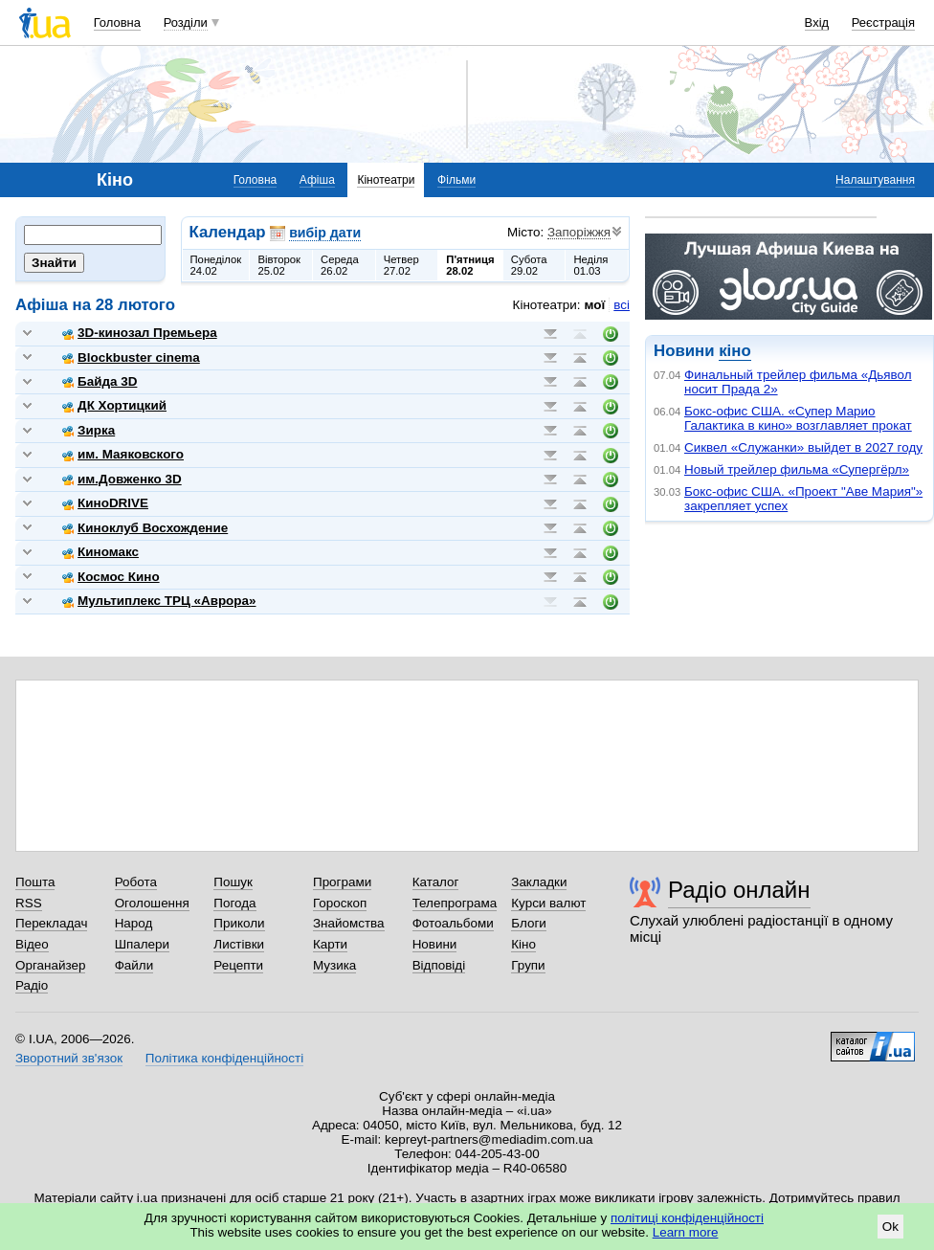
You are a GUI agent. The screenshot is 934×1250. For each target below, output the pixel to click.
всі (621, 305)
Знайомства (349, 923)
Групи (528, 965)
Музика (334, 965)
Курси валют (548, 903)
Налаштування (875, 180)
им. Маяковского (123, 454)
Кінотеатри (385, 180)
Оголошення (152, 903)
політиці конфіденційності (687, 1218)
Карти (330, 944)
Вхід (817, 22)
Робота (136, 882)
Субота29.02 (529, 265)
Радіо (31, 985)
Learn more (686, 1232)
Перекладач (51, 923)
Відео (32, 944)
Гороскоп (340, 903)
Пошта (35, 882)
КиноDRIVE (105, 503)
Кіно (523, 944)
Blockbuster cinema (131, 357)
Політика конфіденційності (224, 1058)
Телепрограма (455, 903)
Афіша (317, 180)
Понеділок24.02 (216, 265)
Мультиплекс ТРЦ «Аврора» (159, 600)
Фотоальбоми (453, 923)
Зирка (88, 430)
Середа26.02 (340, 265)
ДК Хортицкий (114, 405)
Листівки (238, 944)
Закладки (539, 882)
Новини (434, 944)
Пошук (233, 882)
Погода (234, 903)
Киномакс (100, 552)
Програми (342, 882)
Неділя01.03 (590, 265)
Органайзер (50, 965)
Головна (117, 22)
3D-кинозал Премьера (139, 332)
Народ (134, 923)
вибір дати (325, 232)
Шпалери (142, 944)
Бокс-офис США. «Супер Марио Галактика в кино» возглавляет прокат (798, 418)
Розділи (186, 22)
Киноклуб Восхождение (145, 528)
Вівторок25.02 (278, 265)
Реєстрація (883, 22)
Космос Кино (111, 576)
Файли (134, 965)
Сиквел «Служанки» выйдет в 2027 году (803, 447)
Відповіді (439, 965)
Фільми (456, 180)
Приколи (238, 923)
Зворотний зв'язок (68, 1058)
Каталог (435, 882)
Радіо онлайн (739, 890)
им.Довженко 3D (122, 479)
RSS (28, 903)
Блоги (528, 923)
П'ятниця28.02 (470, 265)
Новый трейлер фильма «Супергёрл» (796, 469)
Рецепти (238, 965)
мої (595, 305)
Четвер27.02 (401, 265)
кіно (734, 351)
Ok (890, 1226)
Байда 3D (99, 381)
